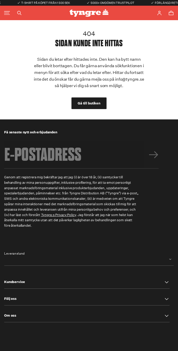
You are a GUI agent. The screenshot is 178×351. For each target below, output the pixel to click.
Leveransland (14, 253)
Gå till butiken (89, 103)
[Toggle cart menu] (171, 13)
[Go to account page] (159, 13)
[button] (87, 282)
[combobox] (89, 259)
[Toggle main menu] (7, 13)
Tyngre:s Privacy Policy (58, 215)
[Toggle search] (19, 13)
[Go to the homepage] (89, 13)
